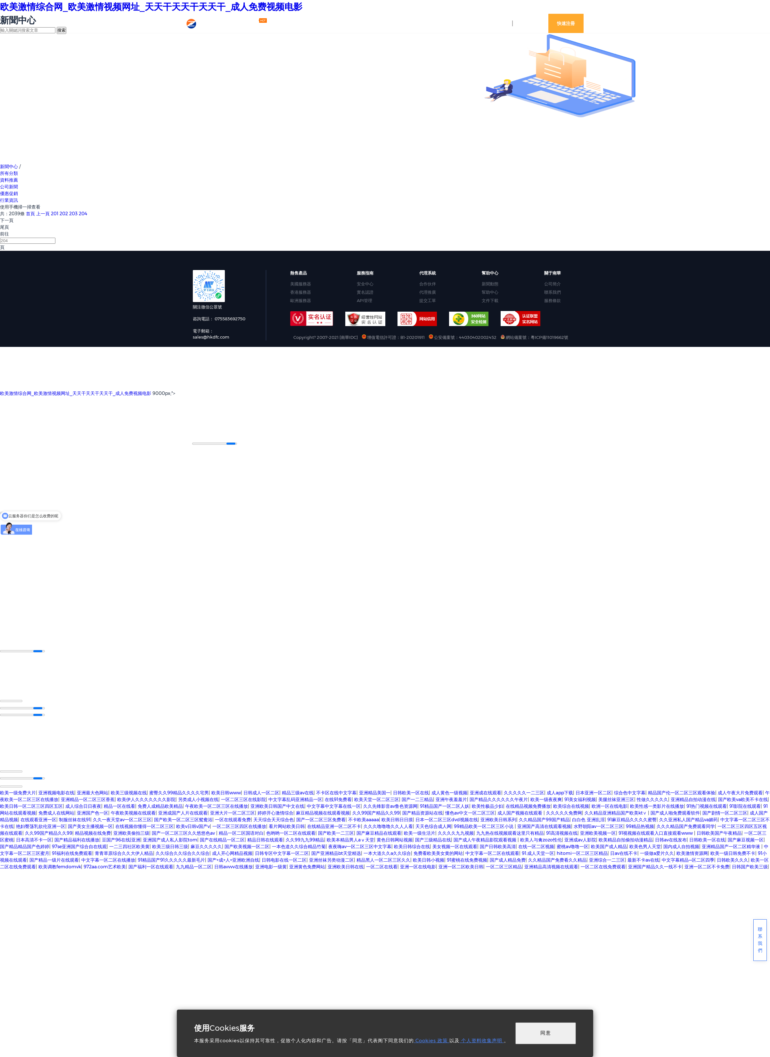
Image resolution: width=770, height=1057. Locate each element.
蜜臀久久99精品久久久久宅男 (179, 792)
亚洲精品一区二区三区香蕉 (88, 799)
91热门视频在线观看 (706, 805)
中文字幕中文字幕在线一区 (334, 805)
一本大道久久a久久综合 (387, 853)
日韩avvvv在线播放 (233, 866)
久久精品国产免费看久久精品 (557, 859)
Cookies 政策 (431, 1040)
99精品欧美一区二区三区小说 (484, 826)
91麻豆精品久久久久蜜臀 (632, 819)
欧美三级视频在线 (129, 792)
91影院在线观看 (745, 805)
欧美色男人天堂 (645, 846)
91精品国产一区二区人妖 (444, 805)
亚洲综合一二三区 (607, 859)
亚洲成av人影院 (580, 839)
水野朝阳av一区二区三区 (598, 826)
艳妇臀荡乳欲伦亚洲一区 (40, 826)
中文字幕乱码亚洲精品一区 (295, 799)
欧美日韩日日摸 (397, 819)
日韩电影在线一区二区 (284, 859)
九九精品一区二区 (194, 866)
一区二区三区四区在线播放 (239, 826)
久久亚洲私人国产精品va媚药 (688, 819)
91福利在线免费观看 (72, 853)
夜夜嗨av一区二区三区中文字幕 (359, 846)
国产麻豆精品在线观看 (378, 832)
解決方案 (345, 23)
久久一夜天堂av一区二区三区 (122, 819)
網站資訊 (308, 23)
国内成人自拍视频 (681, 846)
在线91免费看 (338, 799)
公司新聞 (9, 187)
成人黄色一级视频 (449, 792)
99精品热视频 (640, 826)
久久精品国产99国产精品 (544, 819)
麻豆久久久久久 (206, 846)
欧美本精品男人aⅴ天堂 (350, 839)
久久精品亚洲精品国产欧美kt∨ (616, 812)
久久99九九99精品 (305, 839)
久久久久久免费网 (564, 812)
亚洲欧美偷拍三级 (131, 832)
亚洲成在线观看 (485, 792)
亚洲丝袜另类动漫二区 (331, 859)
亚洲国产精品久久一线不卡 (655, 866)
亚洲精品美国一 (374, 792)
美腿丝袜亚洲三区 (616, 799)
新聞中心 (9, 166)
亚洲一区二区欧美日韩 (460, 866)
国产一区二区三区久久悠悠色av (184, 832)
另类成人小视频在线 (198, 799)
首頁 (30, 214)
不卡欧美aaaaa (363, 819)
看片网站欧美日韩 (287, 826)
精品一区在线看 (119, 805)
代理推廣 (427, 292)
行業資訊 (9, 200)
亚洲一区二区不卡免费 (706, 866)
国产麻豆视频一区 (746, 839)
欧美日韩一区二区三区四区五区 (31, 805)
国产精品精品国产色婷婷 (24, 846)
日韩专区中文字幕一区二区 (282, 853)
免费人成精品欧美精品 (160, 805)
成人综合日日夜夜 (83, 805)
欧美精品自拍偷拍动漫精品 (625, 839)
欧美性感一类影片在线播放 (657, 805)
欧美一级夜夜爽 (546, 799)
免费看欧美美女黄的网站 (438, 853)
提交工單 (427, 300)
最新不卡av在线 (643, 859)
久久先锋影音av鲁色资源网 (390, 805)
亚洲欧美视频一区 (598, 832)
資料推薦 (9, 180)
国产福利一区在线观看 (150, 866)
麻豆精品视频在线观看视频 (323, 812)
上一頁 (43, 214)
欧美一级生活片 (419, 832)
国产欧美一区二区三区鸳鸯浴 (183, 819)
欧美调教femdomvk (59, 866)
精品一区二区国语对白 (241, 832)
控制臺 (499, 23)
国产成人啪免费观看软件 (675, 812)
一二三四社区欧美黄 (129, 846)
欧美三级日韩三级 (170, 846)
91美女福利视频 (580, 799)
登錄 (526, 23)
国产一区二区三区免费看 (321, 819)
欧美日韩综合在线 (412, 846)
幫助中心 (490, 292)
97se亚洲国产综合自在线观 (79, 846)
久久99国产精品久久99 (376, 812)
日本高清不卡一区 (34, 839)
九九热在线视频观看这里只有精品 (510, 832)
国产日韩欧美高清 (498, 846)
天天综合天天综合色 (273, 819)
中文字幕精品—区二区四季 (688, 859)
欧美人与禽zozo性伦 (541, 839)
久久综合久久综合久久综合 (182, 853)
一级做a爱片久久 (657, 853)
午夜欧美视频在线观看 (133, 812)
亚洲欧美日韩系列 (498, 819)
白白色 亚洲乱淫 (588, 819)
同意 (545, 1033)
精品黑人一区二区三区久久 (383, 859)
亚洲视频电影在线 (56, 792)
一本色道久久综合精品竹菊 (299, 846)
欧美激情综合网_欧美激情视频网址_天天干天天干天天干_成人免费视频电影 (151, 6)
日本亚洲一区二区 (593, 792)
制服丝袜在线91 (74, 819)
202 (64, 214)
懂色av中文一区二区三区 (470, 812)
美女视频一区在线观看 (454, 846)
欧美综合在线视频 (571, 805)
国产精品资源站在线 (422, 812)
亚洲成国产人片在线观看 (183, 812)
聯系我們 (552, 292)
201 (54, 214)
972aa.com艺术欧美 (105, 866)
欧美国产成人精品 (609, 846)
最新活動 (248, 23)
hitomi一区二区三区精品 (582, 853)
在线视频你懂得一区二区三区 (144, 826)
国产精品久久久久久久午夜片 (499, 799)
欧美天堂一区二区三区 (376, 799)
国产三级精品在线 (433, 839)
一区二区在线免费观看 (603, 866)
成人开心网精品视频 (232, 853)
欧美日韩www (226, 792)
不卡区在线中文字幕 (336, 792)
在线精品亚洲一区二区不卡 (334, 826)
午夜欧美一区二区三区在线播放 (216, 805)
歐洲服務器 (300, 300)
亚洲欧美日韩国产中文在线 (277, 805)
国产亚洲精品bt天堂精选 (336, 853)
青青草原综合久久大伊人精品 (124, 853)
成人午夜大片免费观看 (740, 792)
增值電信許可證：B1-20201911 (394, 337)
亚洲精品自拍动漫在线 (693, 799)
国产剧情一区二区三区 (724, 812)
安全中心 (365, 283)
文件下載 (490, 300)
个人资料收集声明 (482, 1040)
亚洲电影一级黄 (271, 866)
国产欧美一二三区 (336, 832)
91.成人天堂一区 (538, 853)
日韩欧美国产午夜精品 (719, 832)
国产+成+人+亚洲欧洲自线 (233, 859)
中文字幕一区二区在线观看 (492, 853)
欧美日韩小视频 (428, 859)
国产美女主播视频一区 (90, 826)
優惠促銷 (9, 193)
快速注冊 (566, 23)
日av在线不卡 (623, 853)
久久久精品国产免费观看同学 (686, 826)
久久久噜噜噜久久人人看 (388, 826)
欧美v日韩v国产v (193, 826)
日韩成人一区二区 (261, 792)
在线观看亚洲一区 (38, 819)
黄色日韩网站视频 (395, 839)
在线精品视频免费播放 (528, 805)
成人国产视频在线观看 (520, 812)
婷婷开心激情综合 (275, 812)
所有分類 (9, 173)
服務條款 (552, 300)
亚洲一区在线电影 (418, 866)
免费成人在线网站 (56, 812)
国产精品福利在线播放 (76, 839)
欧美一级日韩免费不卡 (732, 853)
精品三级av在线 (298, 792)
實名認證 (365, 292)
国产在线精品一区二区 (222, 839)
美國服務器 (300, 283)
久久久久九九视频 (456, 832)
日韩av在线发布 (671, 839)
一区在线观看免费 (233, 819)
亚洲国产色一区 (92, 812)
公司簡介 (552, 283)
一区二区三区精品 (504, 866)
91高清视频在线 (562, 832)
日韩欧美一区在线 (411, 792)
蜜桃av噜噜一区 (572, 846)
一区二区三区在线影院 (243, 799)
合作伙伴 (427, 283)
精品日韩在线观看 (265, 839)
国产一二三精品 (417, 799)
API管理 (364, 300)
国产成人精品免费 (508, 859)
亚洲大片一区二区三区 (232, 812)
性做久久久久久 (652, 799)
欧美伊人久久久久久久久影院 (146, 799)
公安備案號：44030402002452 (463, 337)
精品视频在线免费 (93, 832)
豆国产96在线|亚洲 (121, 839)
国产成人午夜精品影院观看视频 (486, 839)
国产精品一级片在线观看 (54, 859)
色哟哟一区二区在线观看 (290, 832)
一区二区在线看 (381, 866)
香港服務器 (300, 292)
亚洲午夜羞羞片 (451, 799)
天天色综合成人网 (433, 826)
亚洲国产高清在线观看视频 (544, 826)
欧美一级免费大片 (18, 792)
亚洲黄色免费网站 (307, 866)
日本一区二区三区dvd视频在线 (446, 819)
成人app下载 (560, 792)
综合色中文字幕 (629, 792)
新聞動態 (490, 283)
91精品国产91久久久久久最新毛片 (171, 859)
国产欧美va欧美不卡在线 (743, 799)
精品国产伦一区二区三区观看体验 (681, 792)
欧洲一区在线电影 (609, 805)
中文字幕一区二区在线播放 (108, 859)
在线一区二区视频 (536, 846)
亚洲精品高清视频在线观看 (551, 866)
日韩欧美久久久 (732, 859)
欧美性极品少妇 (487, 805)
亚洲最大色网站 (92, 792)
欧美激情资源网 (692, 853)
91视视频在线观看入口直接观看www (656, 832)
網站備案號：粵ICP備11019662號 (534, 337)
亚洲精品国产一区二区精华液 (731, 846)
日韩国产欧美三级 (750, 866)
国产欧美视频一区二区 (247, 846)
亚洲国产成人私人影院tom (170, 839)
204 (83, 214)
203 (73, 214)
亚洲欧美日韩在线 (346, 866)
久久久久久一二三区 (524, 792)
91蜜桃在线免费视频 (467, 859)
